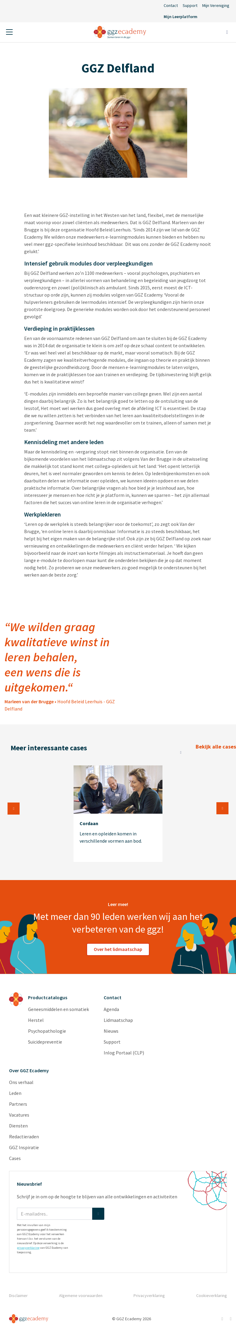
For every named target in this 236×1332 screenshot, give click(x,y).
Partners (18, 1104)
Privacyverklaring (149, 1295)
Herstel (36, 1020)
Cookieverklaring (211, 1295)
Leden (15, 1093)
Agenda (111, 1009)
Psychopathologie (47, 1031)
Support (190, 5)
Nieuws (111, 1031)
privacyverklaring (28, 1248)
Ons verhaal (21, 1082)
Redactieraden (24, 1136)
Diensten (18, 1126)
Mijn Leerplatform (180, 16)
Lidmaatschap (118, 1020)
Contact (171, 5)
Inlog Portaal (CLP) (124, 1053)
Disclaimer (18, 1295)
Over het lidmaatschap (118, 949)
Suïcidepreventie (45, 1042)
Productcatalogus (47, 997)
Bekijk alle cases (179, 748)
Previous (14, 809)
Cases (15, 1158)
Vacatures (19, 1115)
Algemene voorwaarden (80, 1295)
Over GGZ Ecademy (29, 1070)
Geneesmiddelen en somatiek (58, 1009)
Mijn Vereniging (215, 5)
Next (222, 808)
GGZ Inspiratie (24, 1147)
